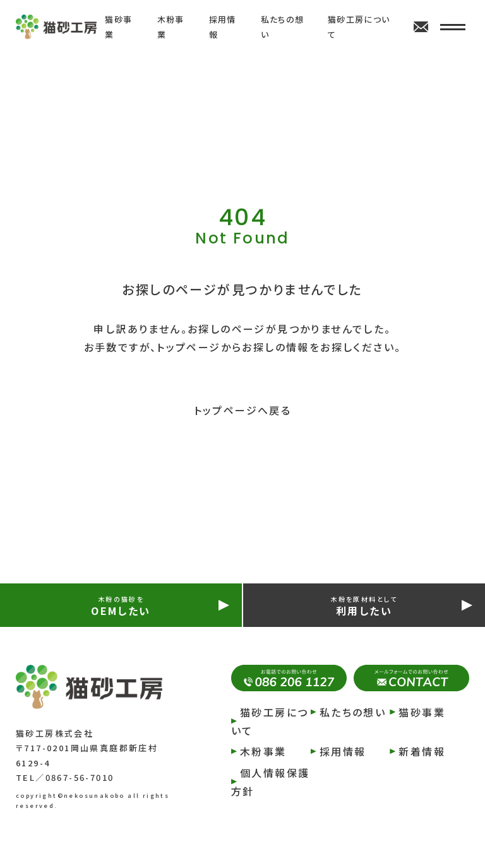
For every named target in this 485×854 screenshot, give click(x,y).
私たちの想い (353, 712)
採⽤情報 (343, 751)
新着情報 (421, 751)
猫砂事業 (421, 712)
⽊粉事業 (263, 751)
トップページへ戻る (243, 410)
